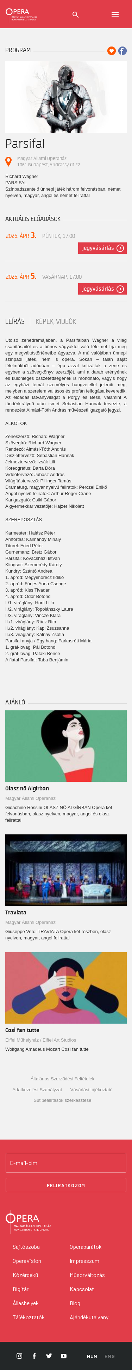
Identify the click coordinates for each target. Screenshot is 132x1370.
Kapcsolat (82, 1288)
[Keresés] (75, 15)
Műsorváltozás (87, 1274)
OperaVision (27, 1260)
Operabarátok (86, 1246)
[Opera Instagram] (19, 1356)
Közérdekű (25, 1274)
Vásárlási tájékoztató (91, 1089)
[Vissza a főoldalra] (66, 1222)
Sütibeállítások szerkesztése (62, 1100)
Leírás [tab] (15, 322)
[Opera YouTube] (63, 1356)
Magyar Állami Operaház (30, 798)
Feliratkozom (66, 1185)
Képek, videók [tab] (56, 322)
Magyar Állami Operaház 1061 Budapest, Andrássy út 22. (49, 161)
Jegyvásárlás (98, 248)
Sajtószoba (26, 1246)
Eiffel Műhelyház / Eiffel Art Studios (40, 1040)
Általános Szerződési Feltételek (62, 1078)
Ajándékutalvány (89, 1317)
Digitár (21, 1288)
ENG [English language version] (110, 1356)
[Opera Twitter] (49, 1356)
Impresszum (84, 1260)
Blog (75, 1303)
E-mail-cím (23, 1163)
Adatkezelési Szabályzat (37, 1089)
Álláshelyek (26, 1303)
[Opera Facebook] (34, 1356)
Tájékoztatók (29, 1317)
